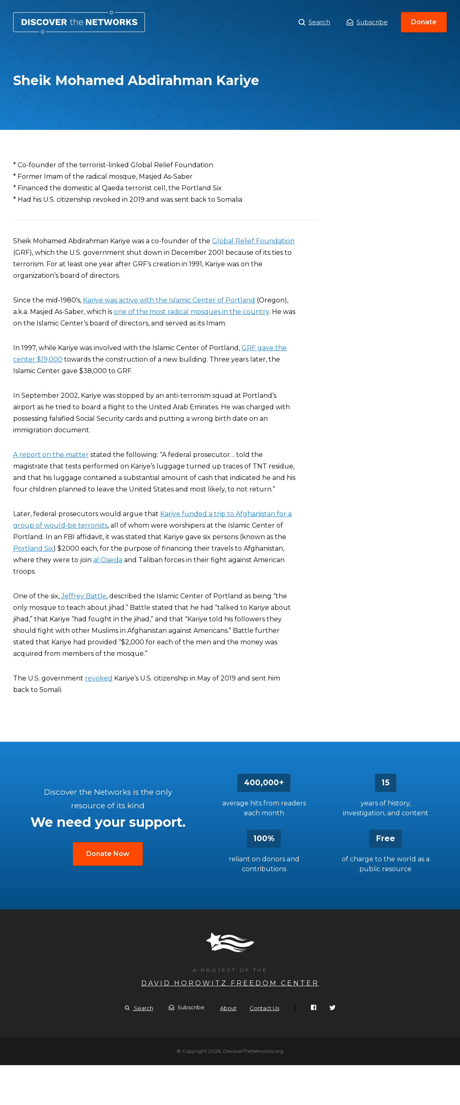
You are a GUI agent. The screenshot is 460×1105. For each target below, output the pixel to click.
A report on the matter (51, 455)
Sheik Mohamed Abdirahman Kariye (79, 22)
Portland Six (33, 548)
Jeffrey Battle (83, 596)
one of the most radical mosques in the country (191, 312)
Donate (424, 22)
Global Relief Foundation (253, 241)
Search (314, 22)
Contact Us (264, 1008)
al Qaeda (107, 560)
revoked (99, 678)
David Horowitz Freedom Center (230, 983)
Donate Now (107, 854)
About (228, 1008)
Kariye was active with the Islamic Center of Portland (169, 300)
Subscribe (367, 22)
